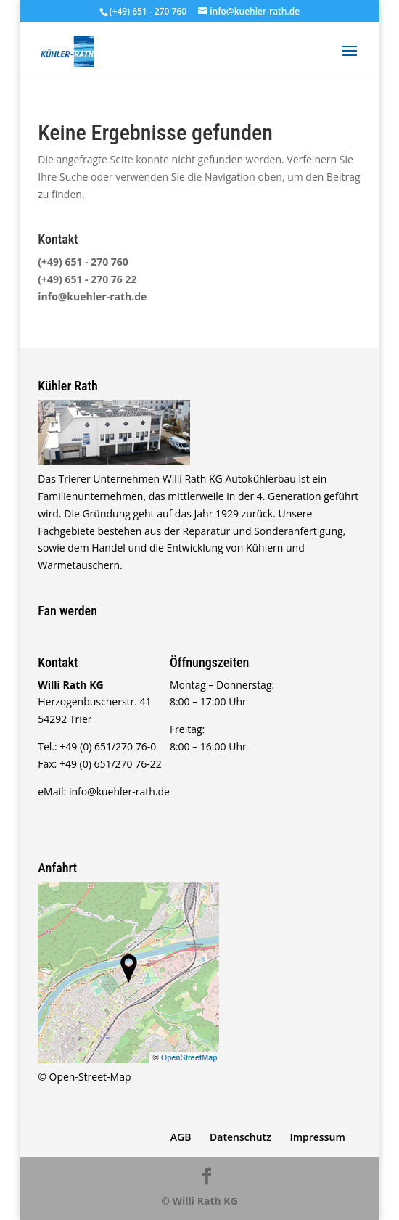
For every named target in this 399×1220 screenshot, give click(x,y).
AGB (181, 1137)
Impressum (317, 1137)
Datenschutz (240, 1137)
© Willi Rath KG (199, 1201)
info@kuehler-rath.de (92, 296)
